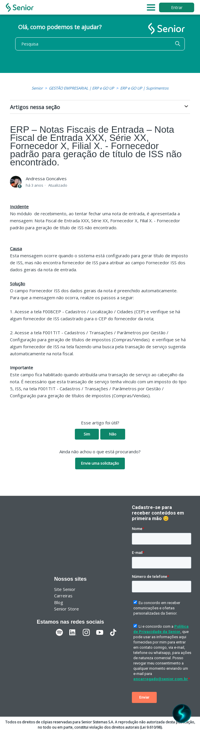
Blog (58, 602)
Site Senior (64, 589)
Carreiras (63, 596)
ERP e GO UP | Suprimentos (144, 88)
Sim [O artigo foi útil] (87, 434)
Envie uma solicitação (100, 463)
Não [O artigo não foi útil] (112, 434)
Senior (37, 88)
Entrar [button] (176, 7)
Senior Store (66, 609)
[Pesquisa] (100, 43)
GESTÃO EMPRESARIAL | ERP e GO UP (81, 88)
